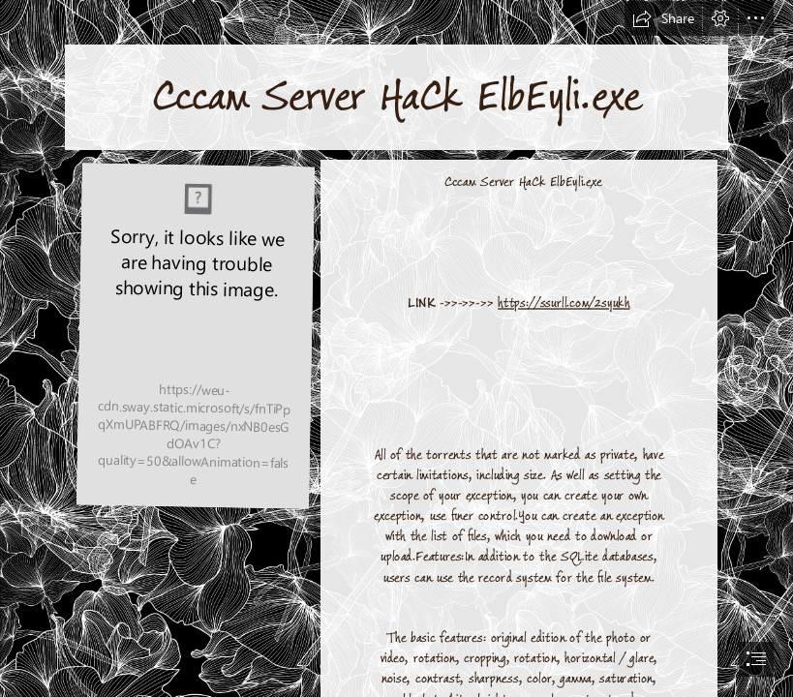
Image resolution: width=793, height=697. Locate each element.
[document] (396, 348)
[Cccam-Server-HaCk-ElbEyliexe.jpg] (195, 336)
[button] (663, 18)
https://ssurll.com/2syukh (563, 303)
